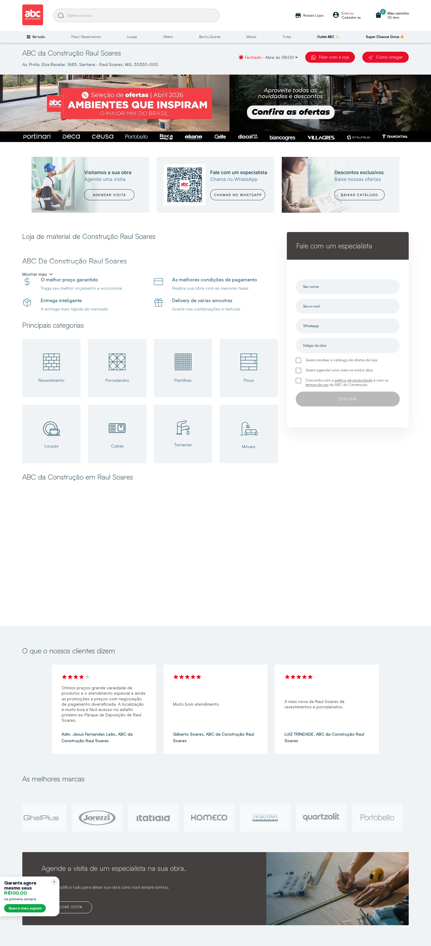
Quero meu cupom (25, 908)
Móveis (251, 37)
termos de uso (317, 384)
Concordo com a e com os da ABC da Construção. (347, 382)
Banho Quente (209, 37)
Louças (132, 37)
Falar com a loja (330, 57)
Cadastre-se (351, 17)
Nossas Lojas (309, 15)
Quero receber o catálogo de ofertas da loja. (342, 360)
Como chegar (385, 57)
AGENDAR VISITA (66, 907)
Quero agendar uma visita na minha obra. (340, 370)
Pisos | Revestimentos (86, 37)
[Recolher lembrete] (54, 882)
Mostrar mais (34, 274)
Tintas (287, 37)
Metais (168, 37)
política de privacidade (353, 380)
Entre (345, 13)
